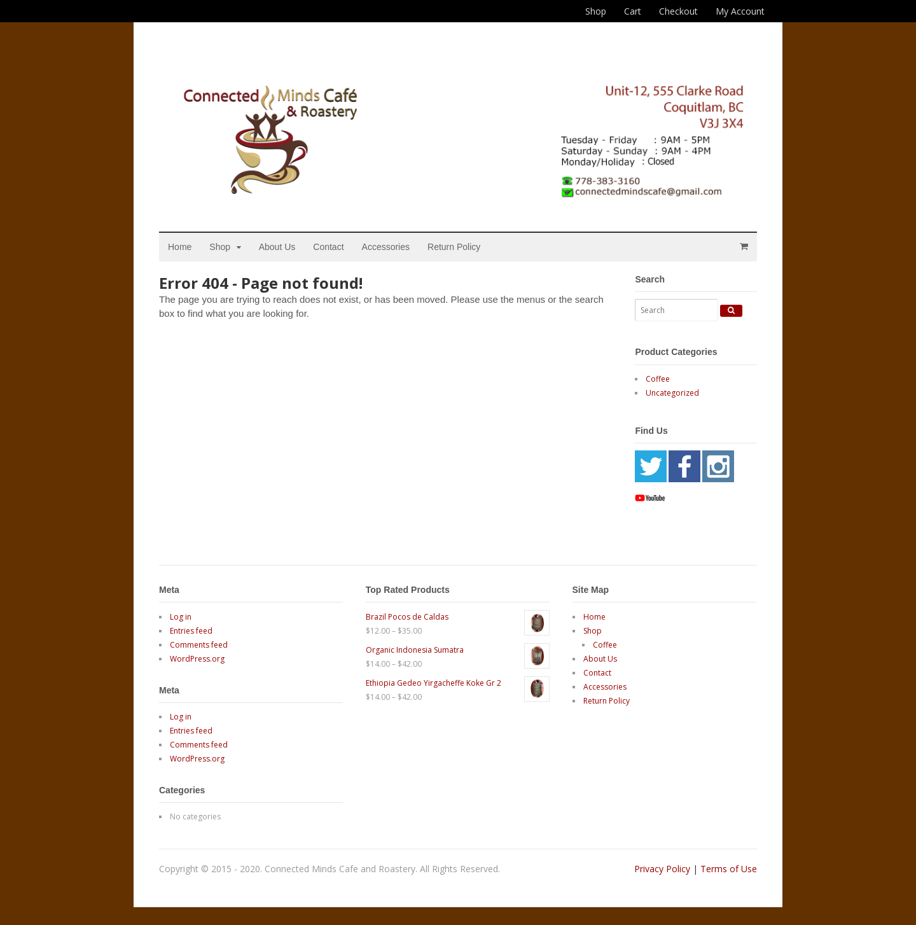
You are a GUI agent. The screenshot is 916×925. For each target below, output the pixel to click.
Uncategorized (672, 392)
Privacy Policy (662, 869)
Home (179, 247)
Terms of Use (728, 869)
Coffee (658, 378)
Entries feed (191, 630)
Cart (632, 11)
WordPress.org (197, 658)
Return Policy (453, 247)
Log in (180, 616)
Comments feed (199, 644)
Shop (595, 11)
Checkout (678, 11)
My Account (740, 11)
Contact (328, 247)
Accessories (386, 247)
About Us (277, 247)
